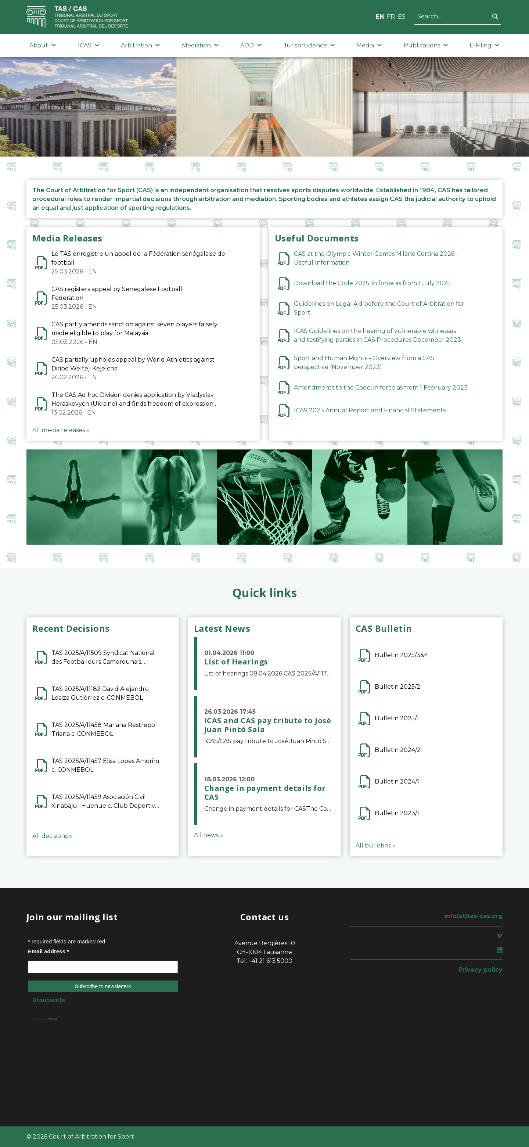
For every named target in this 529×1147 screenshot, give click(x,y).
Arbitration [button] (140, 45)
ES (402, 16)
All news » (208, 835)
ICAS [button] (89, 45)
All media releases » (60, 430)
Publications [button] (426, 45)
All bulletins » (375, 845)
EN (380, 16)
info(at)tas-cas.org (473, 916)
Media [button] (369, 45)
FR (391, 16)
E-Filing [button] (484, 45)
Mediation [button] (200, 45)
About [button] (42, 45)
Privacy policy (480, 969)
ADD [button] (251, 45)
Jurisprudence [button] (309, 45)
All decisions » (52, 835)
